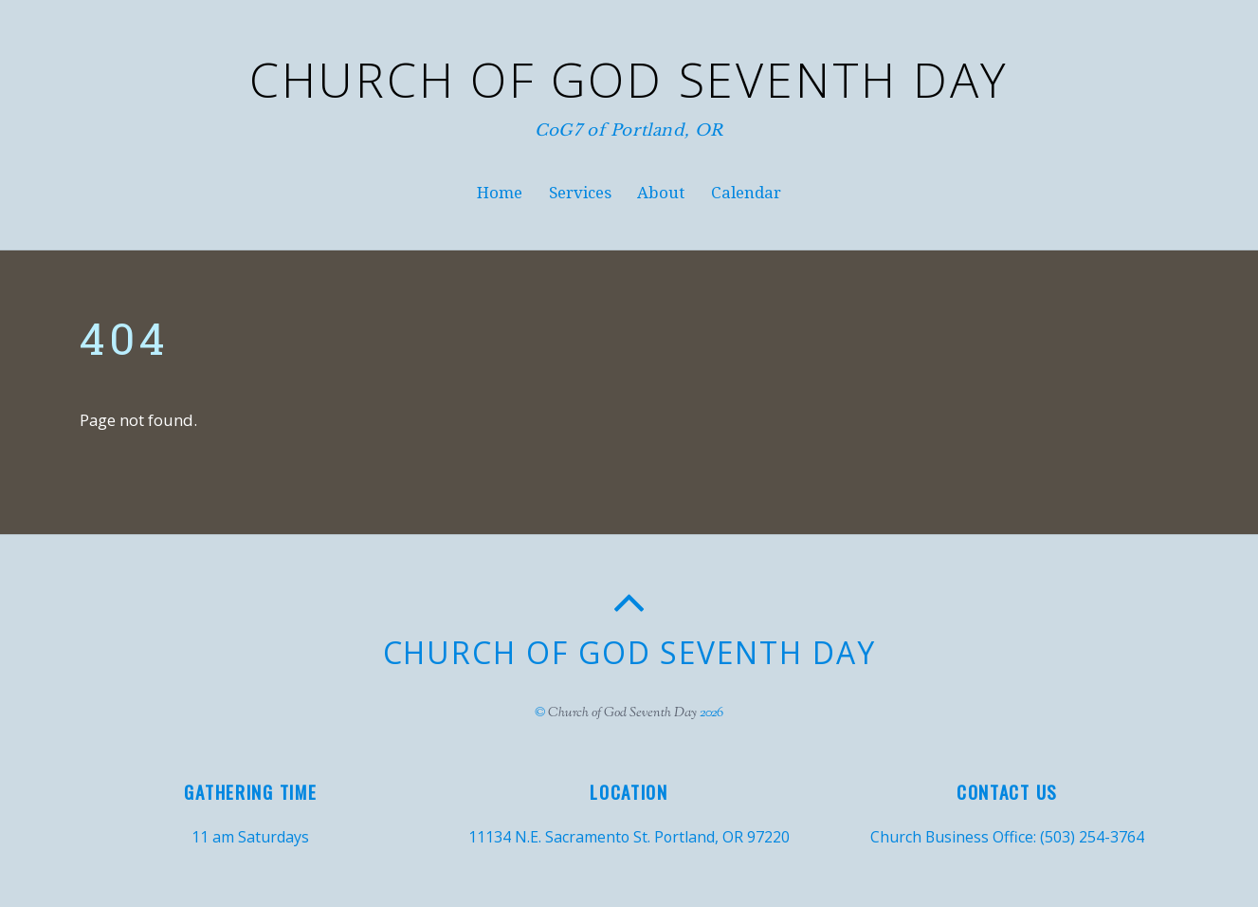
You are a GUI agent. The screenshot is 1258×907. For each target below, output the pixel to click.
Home (499, 192)
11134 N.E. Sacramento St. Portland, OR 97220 (629, 836)
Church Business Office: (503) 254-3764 (1007, 836)
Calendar (746, 192)
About (660, 192)
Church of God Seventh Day (622, 713)
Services (580, 192)
